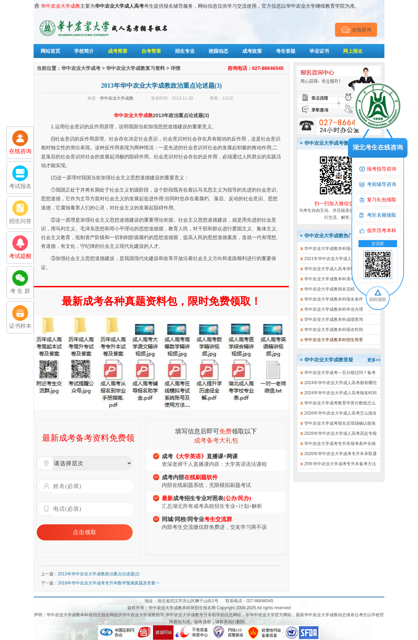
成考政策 (252, 51)
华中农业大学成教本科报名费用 (333, 248)
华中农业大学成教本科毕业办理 (333, 309)
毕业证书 (319, 51)
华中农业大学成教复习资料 (135, 68)
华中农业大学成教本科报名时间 (333, 329)
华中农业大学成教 (116, 98)
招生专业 (185, 51)
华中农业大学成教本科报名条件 (333, 299)
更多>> (374, 360)
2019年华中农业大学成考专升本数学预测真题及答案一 (109, 583)
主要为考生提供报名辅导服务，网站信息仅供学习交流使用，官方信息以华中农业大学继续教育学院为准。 (200, 6)
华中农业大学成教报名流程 (329, 289)
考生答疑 (285, 51)
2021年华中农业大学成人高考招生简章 (340, 258)
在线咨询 (356, 30)
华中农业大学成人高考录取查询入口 (337, 268)
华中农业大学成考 (80, 68)
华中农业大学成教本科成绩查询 (333, 319)
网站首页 (50, 51)
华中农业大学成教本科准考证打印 (335, 278)
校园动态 (218, 51)
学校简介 (84, 51)
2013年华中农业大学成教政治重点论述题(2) (98, 573)
